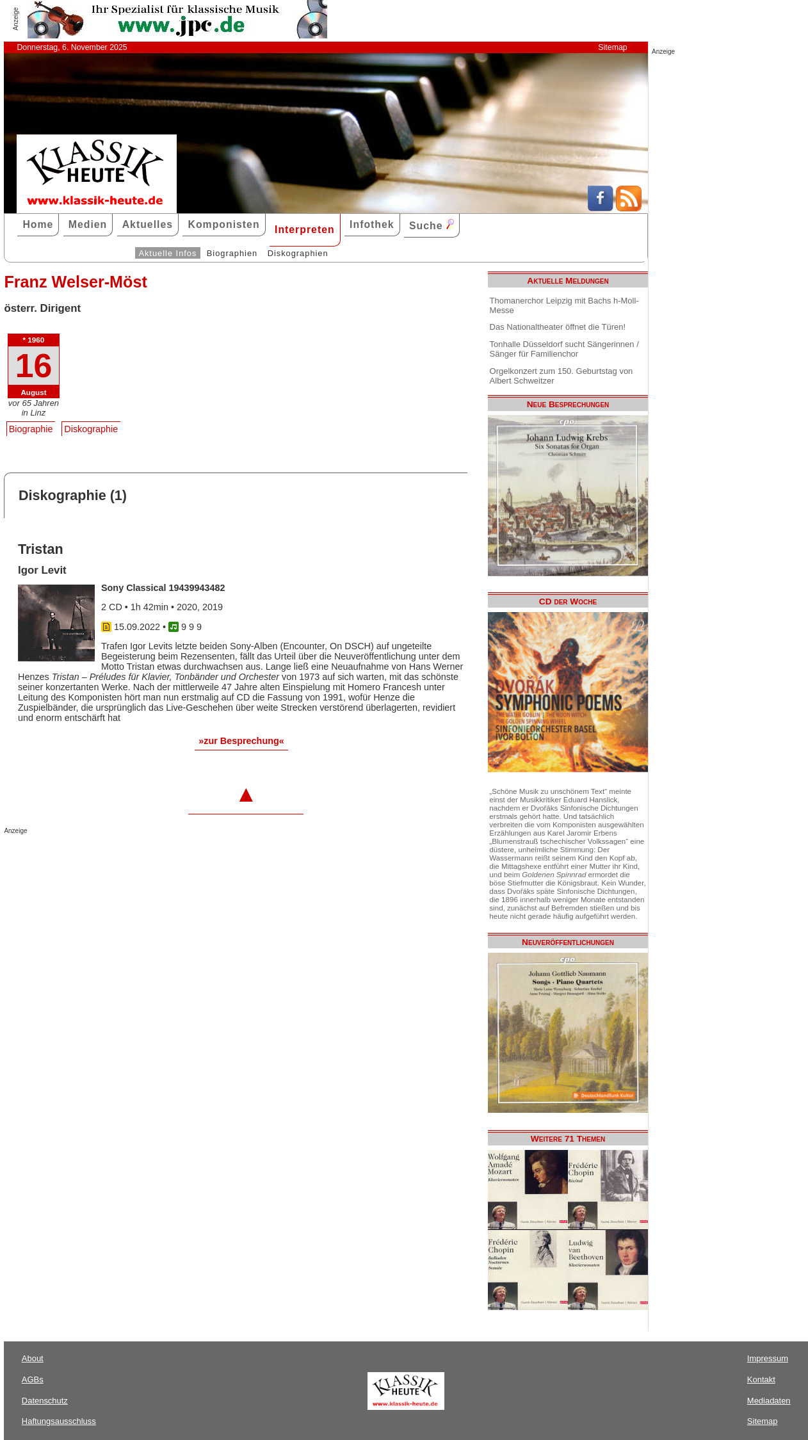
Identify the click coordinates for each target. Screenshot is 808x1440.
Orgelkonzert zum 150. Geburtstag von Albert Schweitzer (561, 375)
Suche (431, 225)
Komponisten (223, 224)
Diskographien (298, 253)
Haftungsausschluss (59, 1421)
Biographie (31, 429)
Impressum (767, 1358)
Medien (88, 224)
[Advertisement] (153, 860)
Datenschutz (45, 1400)
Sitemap (612, 47)
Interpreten (305, 229)
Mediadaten (769, 1400)
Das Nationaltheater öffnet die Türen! (558, 327)
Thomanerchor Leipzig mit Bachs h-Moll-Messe (564, 305)
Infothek (372, 224)
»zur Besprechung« (241, 741)
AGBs (33, 1379)
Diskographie (91, 429)
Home (37, 224)
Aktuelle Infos (167, 253)
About (33, 1358)
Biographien (232, 253)
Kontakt (761, 1379)
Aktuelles (147, 224)
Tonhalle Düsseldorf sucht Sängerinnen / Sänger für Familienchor (564, 349)
